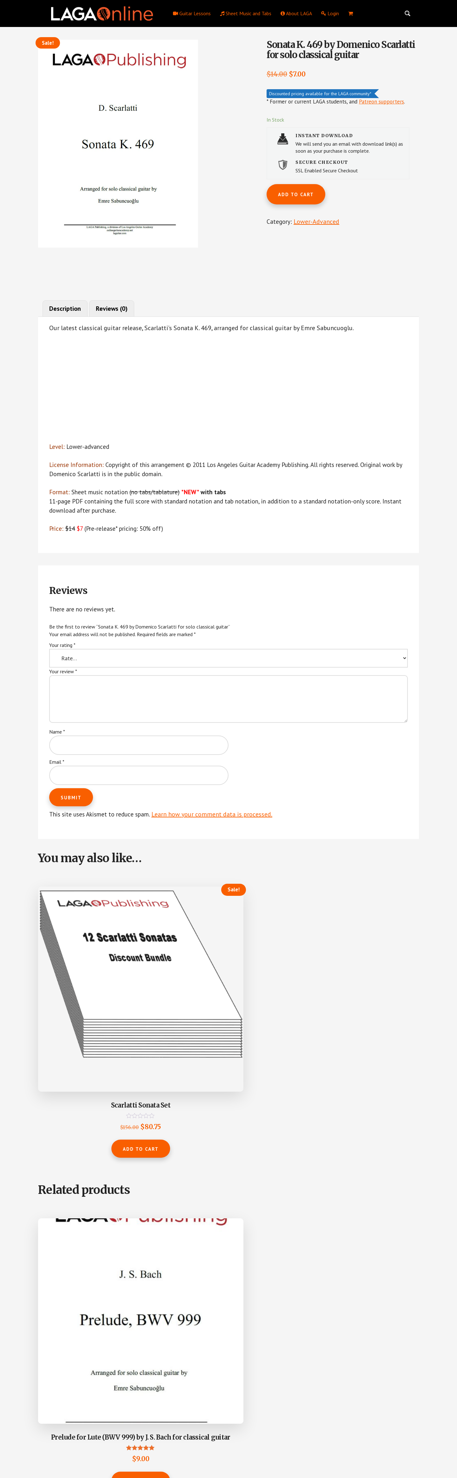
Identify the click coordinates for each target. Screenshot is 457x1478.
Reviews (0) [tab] (112, 308)
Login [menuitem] (330, 13)
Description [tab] (65, 308)
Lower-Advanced (317, 222)
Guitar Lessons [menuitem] (192, 13)
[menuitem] (350, 13)
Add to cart (296, 195)
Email (56, 765)
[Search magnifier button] (407, 13)
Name (57, 735)
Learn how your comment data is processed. (218, 817)
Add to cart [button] (80, 1032)
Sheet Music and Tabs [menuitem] (245, 13)
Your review (63, 674)
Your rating (62, 648)
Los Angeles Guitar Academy (188, 1452)
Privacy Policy (231, 1452)
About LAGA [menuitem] (296, 13)
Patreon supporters (381, 101)
